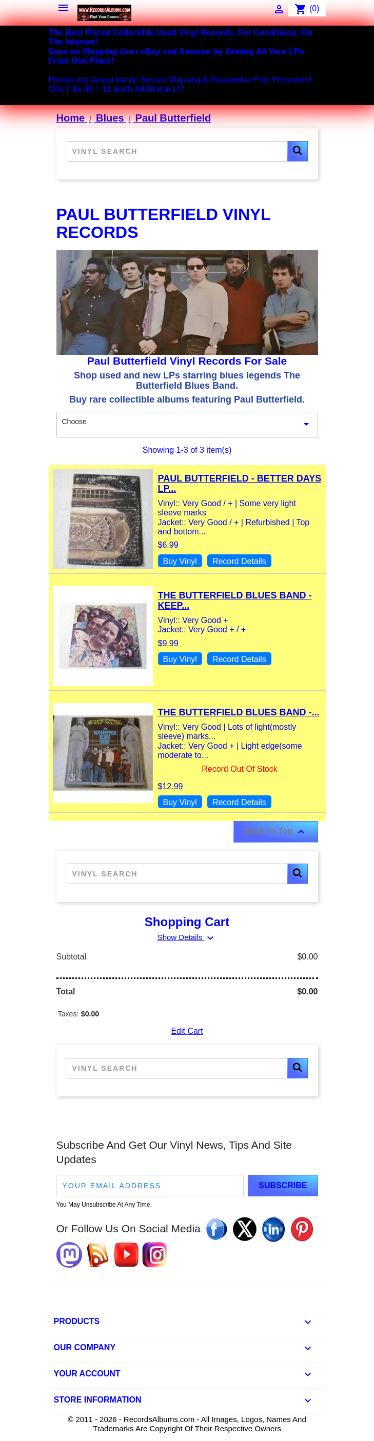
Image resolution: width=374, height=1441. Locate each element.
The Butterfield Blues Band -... (239, 712)
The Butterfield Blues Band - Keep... (235, 600)
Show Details (187, 937)
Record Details (239, 561)
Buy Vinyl (180, 561)
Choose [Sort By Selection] (187, 424)
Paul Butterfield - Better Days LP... (240, 483)
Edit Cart (187, 1031)
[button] (297, 151)
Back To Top (275, 832)
